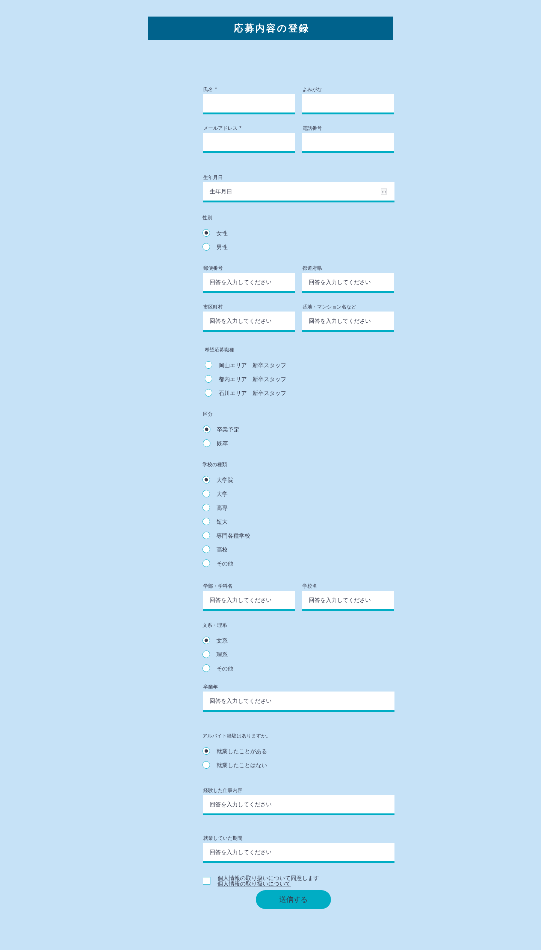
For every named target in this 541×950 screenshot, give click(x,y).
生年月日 (213, 177)
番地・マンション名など (329, 306)
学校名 (309, 586)
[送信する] (293, 899)
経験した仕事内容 (222, 790)
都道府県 (312, 268)
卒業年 (210, 686)
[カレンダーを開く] (384, 191)
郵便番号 (213, 268)
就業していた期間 (222, 838)
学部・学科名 (218, 586)
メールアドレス (220, 128)
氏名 (208, 89)
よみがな (312, 89)
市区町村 (213, 306)
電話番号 (312, 128)
